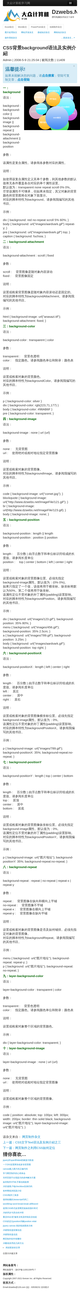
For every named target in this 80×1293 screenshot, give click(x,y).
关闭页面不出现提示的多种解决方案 (19, 1177)
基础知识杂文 (44, 32)
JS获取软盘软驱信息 (12, 1230)
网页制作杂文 (31, 1136)
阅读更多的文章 (13, 1247)
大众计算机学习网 (18, 3)
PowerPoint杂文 (38, 27)
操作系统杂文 (11, 38)
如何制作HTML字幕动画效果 (16, 1182)
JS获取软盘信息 (10, 1234)
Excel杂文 (9, 27)
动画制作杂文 (56, 27)
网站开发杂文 (27, 32)
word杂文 (57, 117)
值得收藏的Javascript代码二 (15, 1199)
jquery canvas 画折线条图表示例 (17, 1226)
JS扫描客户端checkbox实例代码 (17, 1186)
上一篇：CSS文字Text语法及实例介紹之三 (32, 1142)
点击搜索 (48, 75)
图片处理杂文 (11, 32)
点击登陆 (23, 79)
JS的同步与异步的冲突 (13, 1212)
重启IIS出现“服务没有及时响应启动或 (20, 1217)
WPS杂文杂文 (39, 97)
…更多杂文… (68, 38)
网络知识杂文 (60, 32)
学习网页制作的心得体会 (14, 1173)
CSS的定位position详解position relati (19, 1221)
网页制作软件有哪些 (12, 1239)
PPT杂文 (52, 99)
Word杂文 (22, 27)
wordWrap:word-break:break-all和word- (21, 1204)
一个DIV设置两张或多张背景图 (17, 1164)
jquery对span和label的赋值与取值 (18, 1160)
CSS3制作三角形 (11, 1195)
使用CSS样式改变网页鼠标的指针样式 (20, 1208)
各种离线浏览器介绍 (12, 1191)
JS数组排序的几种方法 (13, 1243)
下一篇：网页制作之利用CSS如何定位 (29, 1148)
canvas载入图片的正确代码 (15, 1169)
